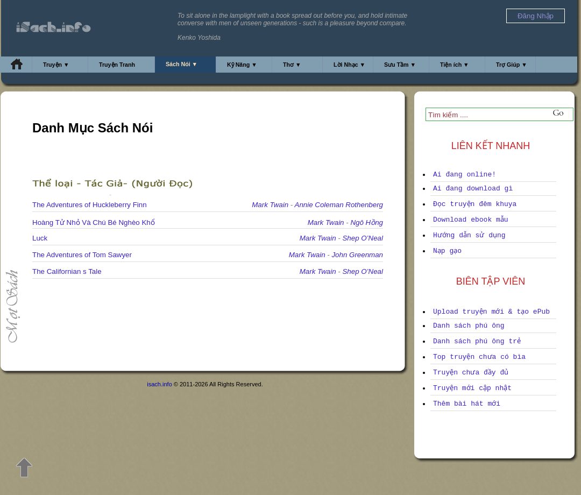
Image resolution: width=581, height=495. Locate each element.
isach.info (159, 384)
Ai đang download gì (473, 189)
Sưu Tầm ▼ (400, 64)
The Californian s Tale (67, 271)
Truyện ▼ (56, 64)
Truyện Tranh (117, 64)
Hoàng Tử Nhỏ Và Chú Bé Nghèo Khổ (93, 222)
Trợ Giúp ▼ (511, 64)
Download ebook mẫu (470, 220)
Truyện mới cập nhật (472, 388)
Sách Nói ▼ (181, 64)
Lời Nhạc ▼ (349, 64)
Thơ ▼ (292, 64)
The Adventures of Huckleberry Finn (89, 205)
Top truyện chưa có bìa (479, 357)
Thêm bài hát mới (466, 404)
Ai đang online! (464, 175)
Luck (39, 238)
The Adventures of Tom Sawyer (82, 255)
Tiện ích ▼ (454, 64)
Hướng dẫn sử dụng (469, 235)
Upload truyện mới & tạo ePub (491, 312)
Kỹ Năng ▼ (242, 64)
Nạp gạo (447, 251)
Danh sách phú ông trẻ (477, 341)
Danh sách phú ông (469, 326)
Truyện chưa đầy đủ (470, 373)
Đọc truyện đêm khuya (474, 204)
